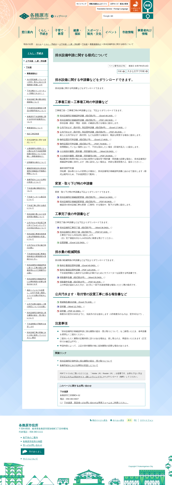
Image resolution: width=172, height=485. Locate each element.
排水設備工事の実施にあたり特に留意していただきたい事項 (36, 335)
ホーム (39, 44)
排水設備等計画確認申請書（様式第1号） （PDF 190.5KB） (88, 120)
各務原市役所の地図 (32, 441)
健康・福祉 (77, 32)
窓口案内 (27, 32)
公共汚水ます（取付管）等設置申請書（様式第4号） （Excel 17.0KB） (93, 127)
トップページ (60, 16)
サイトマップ (81, 4)
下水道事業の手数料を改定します (36, 325)
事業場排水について (35, 128)
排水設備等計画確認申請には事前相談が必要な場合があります (36, 281)
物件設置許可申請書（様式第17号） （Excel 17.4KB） (85, 139)
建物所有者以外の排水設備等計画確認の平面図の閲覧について (36, 171)
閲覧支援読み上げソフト (98, 4)
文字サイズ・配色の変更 (119, 4)
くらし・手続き (44, 32)
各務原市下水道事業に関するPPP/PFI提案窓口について (36, 119)
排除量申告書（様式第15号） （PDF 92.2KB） (82, 282)
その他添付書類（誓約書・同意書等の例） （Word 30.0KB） (88, 151)
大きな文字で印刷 (136, 71)
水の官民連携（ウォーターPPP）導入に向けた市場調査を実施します (36, 82)
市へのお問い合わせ (32, 445)
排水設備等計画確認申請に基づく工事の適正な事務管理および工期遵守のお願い (36, 269)
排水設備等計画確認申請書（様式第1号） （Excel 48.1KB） (88, 115)
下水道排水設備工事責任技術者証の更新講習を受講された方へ (36, 256)
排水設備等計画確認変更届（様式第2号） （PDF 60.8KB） (87, 201)
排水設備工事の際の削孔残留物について (36, 100)
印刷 (120, 71)
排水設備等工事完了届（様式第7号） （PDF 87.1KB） (85, 232)
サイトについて (30, 459)
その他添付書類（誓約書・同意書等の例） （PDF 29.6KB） (88, 156)
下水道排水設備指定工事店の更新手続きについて (36, 109)
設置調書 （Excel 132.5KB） (74, 242)
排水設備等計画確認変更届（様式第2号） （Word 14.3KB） (88, 197)
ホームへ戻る (118, 420)
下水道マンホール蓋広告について (36, 198)
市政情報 (128, 32)
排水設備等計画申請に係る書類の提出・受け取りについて (86, 361)
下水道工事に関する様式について (36, 206)
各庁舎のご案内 (30, 437)
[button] (135, 6)
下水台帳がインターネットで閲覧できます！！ (36, 92)
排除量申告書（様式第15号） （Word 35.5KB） (82, 277)
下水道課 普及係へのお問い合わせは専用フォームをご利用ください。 (96, 402)
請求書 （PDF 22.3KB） (72, 311)
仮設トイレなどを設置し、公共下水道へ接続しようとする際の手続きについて (36, 294)
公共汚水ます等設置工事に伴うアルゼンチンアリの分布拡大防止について (36, 225)
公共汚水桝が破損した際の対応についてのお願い (36, 305)
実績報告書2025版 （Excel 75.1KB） (78, 302)
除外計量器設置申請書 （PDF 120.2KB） (79, 270)
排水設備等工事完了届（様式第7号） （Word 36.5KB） (86, 227)
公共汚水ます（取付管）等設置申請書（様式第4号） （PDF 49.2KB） (93, 132)
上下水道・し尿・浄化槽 (69, 44)
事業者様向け (95, 44)
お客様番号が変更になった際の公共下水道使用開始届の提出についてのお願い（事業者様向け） (36, 152)
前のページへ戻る (99, 420)
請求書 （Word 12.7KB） (72, 306)
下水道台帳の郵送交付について (36, 189)
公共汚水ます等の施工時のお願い (36, 246)
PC (135, 420)
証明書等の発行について (36, 162)
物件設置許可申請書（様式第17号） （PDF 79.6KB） (85, 144)
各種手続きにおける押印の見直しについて (79, 365)
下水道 (85, 44)
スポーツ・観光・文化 (94, 32)
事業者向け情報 (145, 32)
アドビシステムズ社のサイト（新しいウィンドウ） (81, 377)
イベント (111, 32)
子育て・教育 (60, 32)
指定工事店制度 (33, 134)
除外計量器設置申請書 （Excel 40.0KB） (79, 265)
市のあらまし (35, 451)
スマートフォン (146, 420)
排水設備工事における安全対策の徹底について (36, 215)
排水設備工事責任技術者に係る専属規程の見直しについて (36, 236)
